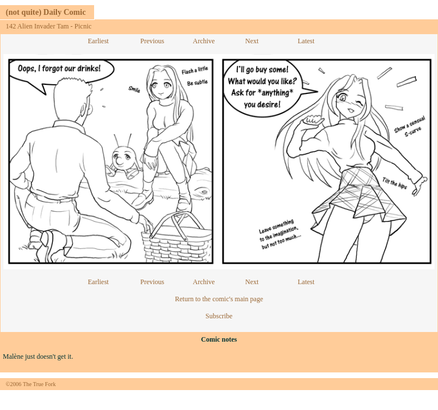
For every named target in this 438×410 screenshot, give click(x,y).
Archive (204, 41)
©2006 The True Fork (31, 384)
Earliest (98, 41)
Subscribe (218, 316)
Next (251, 41)
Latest (306, 41)
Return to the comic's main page (219, 299)
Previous (152, 41)
